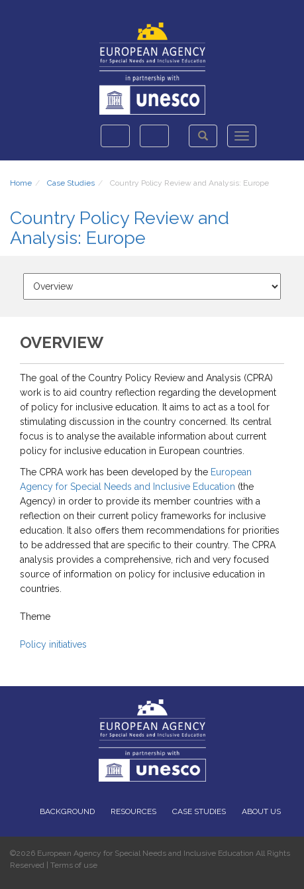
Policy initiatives (53, 644)
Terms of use (73, 865)
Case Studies (71, 183)
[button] (203, 136)
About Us (261, 811)
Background (67, 811)
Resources (133, 811)
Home (21, 183)
